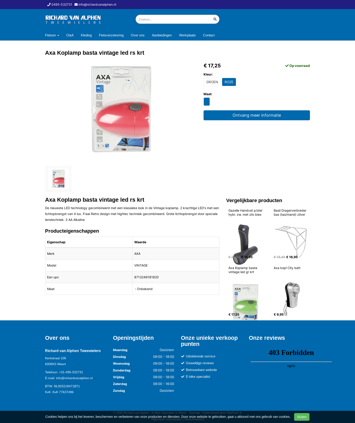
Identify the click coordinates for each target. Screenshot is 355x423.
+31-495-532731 (71, 372)
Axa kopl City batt (287, 268)
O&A (70, 35)
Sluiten (302, 417)
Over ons (138, 35)
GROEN (212, 82)
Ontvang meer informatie (257, 115)
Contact (209, 35)
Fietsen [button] (52, 35)
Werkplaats (187, 35)
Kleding (86, 35)
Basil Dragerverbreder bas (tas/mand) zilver (290, 212)
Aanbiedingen (162, 35)
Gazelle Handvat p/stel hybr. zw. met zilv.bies (245, 212)
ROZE (229, 82)
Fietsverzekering (111, 35)
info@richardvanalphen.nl (74, 378)
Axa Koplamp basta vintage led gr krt (243, 270)
